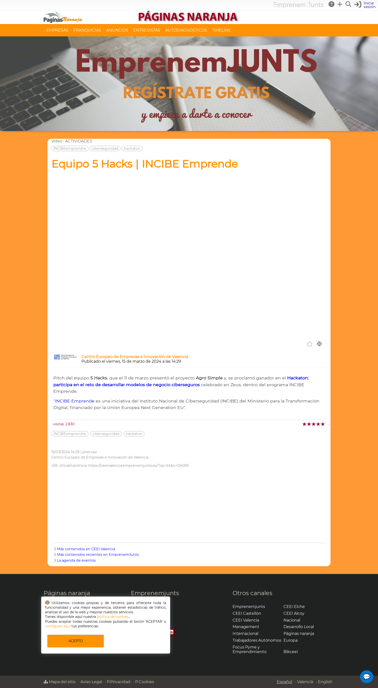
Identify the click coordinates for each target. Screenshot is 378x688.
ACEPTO (76, 641)
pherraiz (89, 452)
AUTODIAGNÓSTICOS (186, 30)
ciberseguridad (105, 148)
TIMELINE (221, 30)
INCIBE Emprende (74, 400)
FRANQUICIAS (87, 30)
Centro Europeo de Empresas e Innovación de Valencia (134, 356)
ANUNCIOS (117, 30)
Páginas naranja (67, 593)
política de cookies (112, 617)
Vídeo (56, 141)
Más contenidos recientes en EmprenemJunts (98, 554)
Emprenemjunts (155, 593)
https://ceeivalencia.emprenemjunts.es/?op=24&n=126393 (138, 465)
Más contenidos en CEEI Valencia (86, 549)
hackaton (132, 148)
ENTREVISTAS (146, 30)
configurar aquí (58, 626)
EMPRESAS (57, 30)
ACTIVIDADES (78, 141)
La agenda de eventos (76, 560)
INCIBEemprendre (70, 148)
